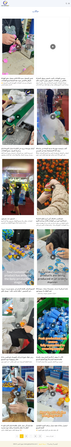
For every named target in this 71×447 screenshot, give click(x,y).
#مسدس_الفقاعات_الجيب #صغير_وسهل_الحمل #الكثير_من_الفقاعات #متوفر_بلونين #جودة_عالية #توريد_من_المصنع (51, 79)
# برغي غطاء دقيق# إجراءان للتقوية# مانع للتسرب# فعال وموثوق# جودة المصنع (17, 358)
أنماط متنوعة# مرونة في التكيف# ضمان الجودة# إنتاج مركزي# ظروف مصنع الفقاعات (17, 149)
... (30, 435)
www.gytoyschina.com (30, 444)
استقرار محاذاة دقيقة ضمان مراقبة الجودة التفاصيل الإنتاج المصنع (51, 427)
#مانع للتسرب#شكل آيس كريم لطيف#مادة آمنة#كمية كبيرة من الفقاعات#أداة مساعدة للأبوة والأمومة (51, 220)
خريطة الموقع (42, 444)
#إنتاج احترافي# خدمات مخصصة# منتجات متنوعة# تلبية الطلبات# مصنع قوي (52, 290)
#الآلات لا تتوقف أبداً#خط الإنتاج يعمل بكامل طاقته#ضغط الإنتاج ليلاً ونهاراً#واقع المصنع (49, 358)
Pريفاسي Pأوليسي (52, 444)
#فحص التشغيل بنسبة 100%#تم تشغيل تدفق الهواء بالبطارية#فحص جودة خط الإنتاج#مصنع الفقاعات (17, 79)
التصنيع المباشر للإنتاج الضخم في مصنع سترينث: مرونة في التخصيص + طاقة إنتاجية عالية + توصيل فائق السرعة (18, 290)
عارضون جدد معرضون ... (9, 219)
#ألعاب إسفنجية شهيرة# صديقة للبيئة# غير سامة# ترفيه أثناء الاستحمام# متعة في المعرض (51, 149)
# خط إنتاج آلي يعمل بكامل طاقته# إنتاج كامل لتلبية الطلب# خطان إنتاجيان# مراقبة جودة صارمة (17, 427)
